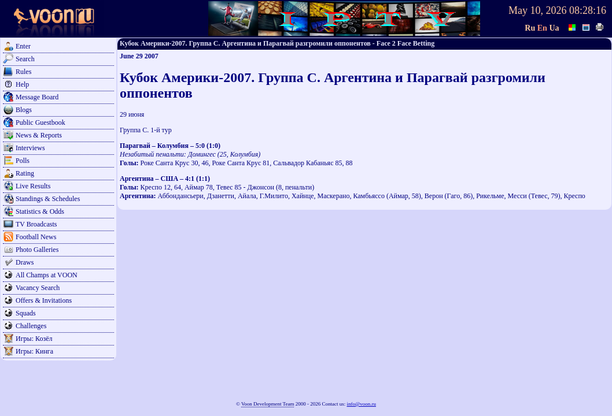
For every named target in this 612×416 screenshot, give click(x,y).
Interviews (30, 148)
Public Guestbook (40, 122)
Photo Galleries (37, 250)
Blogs (24, 110)
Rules (23, 72)
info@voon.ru (361, 404)
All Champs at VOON (47, 275)
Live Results (33, 186)
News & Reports (39, 135)
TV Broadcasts (36, 224)
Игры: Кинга (34, 351)
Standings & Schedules (48, 199)
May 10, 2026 (537, 10)
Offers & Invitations (44, 300)
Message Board (37, 97)
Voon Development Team (267, 404)
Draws (25, 262)
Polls (23, 161)
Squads (26, 313)
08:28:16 (587, 10)
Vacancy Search (38, 288)
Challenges (31, 326)
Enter (23, 46)
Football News (36, 237)
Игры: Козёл (34, 339)
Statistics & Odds (40, 211)
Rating (25, 173)
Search (25, 59)
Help (22, 84)
